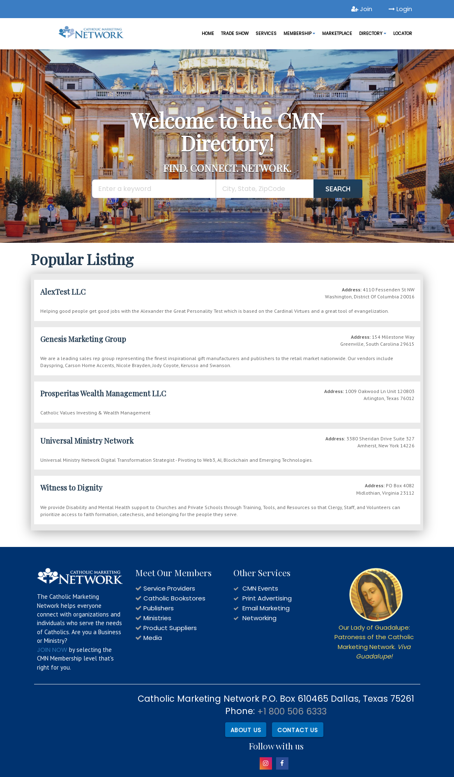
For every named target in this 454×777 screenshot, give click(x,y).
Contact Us (297, 730)
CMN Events (260, 588)
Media (152, 637)
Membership (299, 33)
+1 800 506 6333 (292, 711)
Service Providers (169, 588)
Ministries (157, 618)
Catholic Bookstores (174, 598)
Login (400, 9)
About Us (245, 730)
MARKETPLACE (337, 33)
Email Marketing (266, 608)
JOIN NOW (52, 649)
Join (361, 9)
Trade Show (235, 33)
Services (266, 33)
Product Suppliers (170, 627)
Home (208, 33)
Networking (259, 618)
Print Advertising (267, 598)
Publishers (158, 608)
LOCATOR (402, 33)
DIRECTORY (372, 33)
